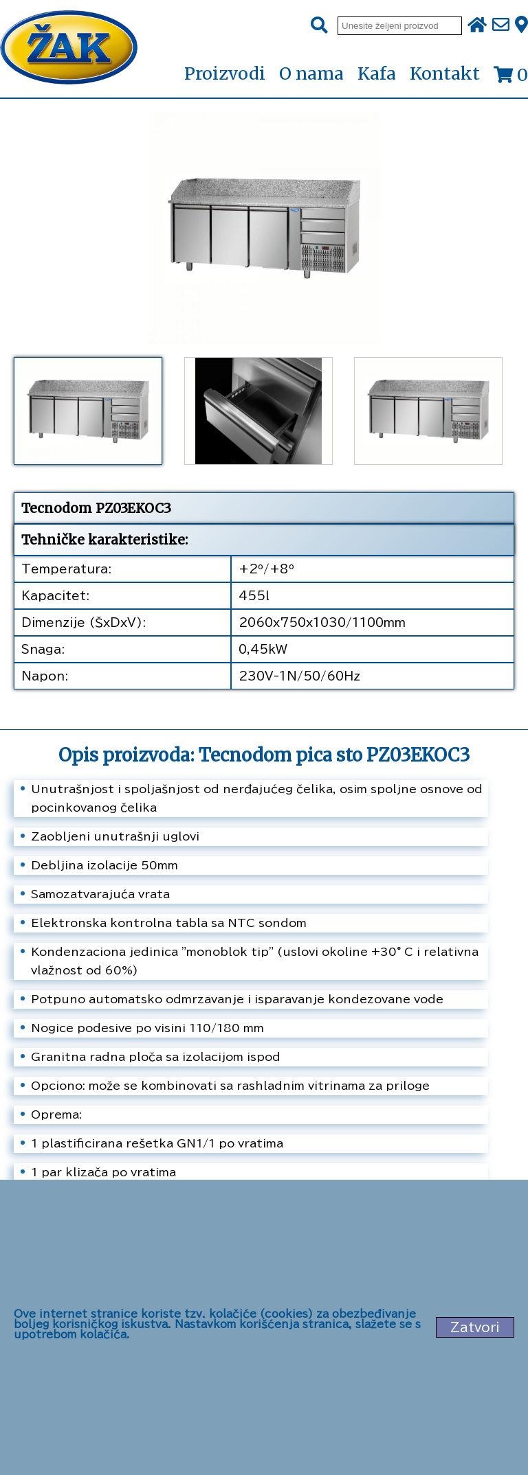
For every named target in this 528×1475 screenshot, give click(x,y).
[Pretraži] (319, 25)
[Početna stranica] (69, 49)
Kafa (377, 73)
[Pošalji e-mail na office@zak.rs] (500, 25)
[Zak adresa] (521, 25)
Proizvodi (224, 74)
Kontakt (445, 73)
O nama (311, 73)
